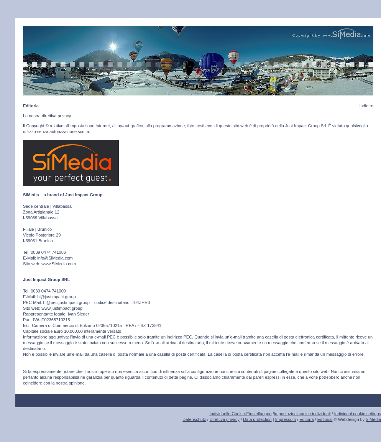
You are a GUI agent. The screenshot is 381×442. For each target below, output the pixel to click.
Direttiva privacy (225, 419)
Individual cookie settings (357, 413)
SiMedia (373, 419)
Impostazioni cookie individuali (302, 413)
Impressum (285, 419)
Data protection (257, 419)
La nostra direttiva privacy (47, 115)
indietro (366, 106)
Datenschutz (194, 419)
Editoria (306, 419)
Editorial (325, 419)
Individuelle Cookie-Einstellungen (240, 413)
